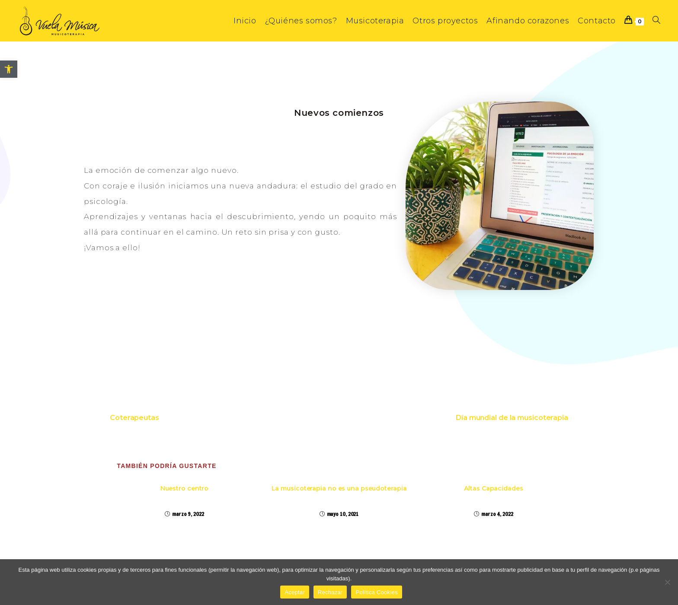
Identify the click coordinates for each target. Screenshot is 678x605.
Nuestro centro (184, 488)
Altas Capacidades (493, 488)
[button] (8, 69)
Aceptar (295, 592)
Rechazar (330, 592)
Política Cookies (376, 592)
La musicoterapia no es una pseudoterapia (339, 488)
